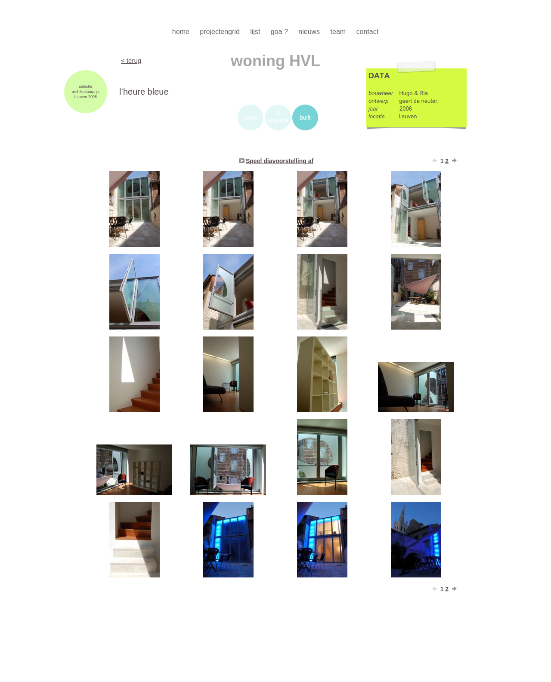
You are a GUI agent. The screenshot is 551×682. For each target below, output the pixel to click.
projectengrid (220, 31)
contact (367, 31)
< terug (131, 60)
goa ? (280, 31)
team (339, 31)
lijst (256, 31)
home (181, 31)
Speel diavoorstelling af (279, 160)
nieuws (310, 31)
